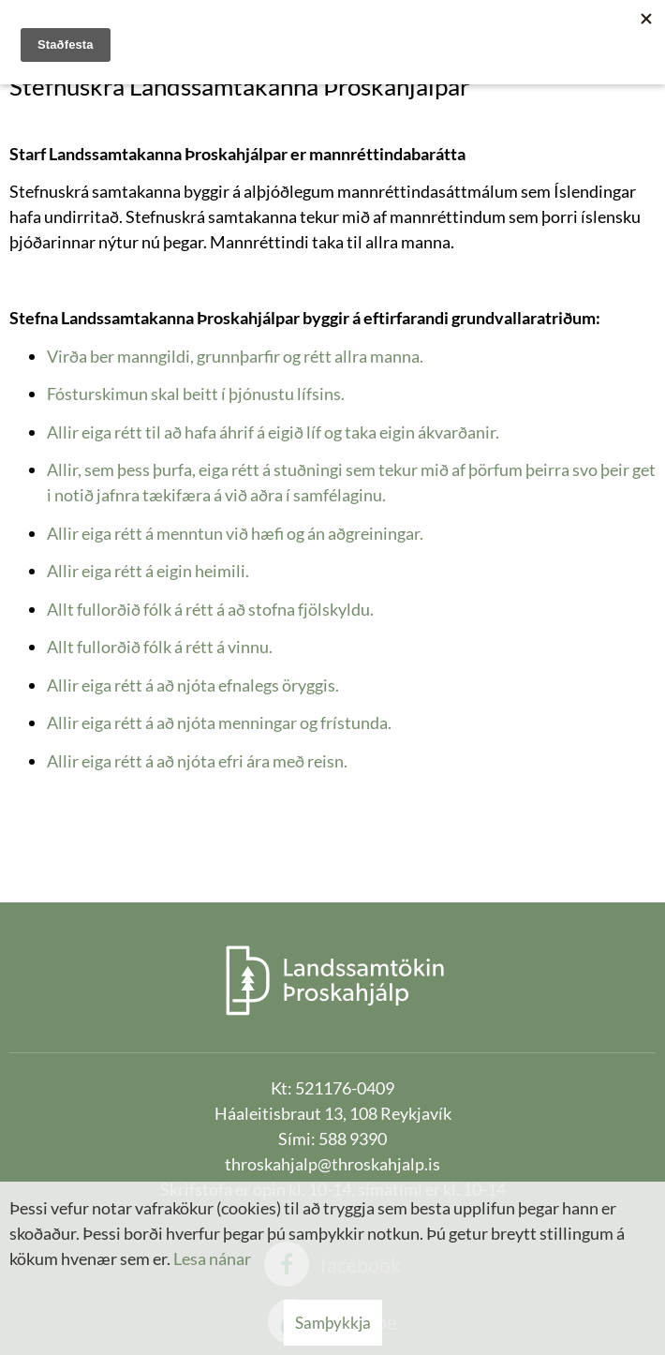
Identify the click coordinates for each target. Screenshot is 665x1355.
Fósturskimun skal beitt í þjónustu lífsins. (196, 393)
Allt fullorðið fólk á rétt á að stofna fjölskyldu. (210, 609)
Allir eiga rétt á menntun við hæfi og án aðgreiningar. (235, 533)
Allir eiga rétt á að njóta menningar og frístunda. (219, 722)
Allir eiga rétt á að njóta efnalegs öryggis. (193, 685)
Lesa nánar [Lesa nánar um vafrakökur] (212, 1258)
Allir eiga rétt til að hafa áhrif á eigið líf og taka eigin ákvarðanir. (273, 432)
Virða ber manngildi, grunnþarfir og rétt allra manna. (235, 356)
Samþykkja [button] (333, 1323)
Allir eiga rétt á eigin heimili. (148, 570)
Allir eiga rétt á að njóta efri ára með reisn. (197, 761)
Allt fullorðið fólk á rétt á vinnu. (160, 646)
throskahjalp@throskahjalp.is (332, 1164)
